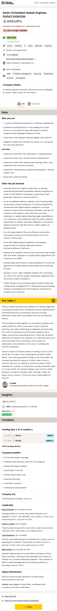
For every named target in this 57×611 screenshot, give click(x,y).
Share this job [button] (9, 596)
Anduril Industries (14, 16)
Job (21, 104)
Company (33, 104)
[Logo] (7, 2)
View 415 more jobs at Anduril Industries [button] (20, 600)
